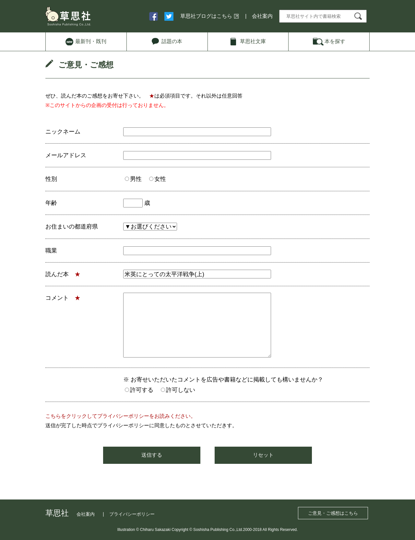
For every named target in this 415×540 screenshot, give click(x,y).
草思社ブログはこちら (206, 16)
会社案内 (262, 16)
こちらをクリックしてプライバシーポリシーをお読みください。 (120, 416)
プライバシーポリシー (132, 514)
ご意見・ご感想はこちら (333, 513)
